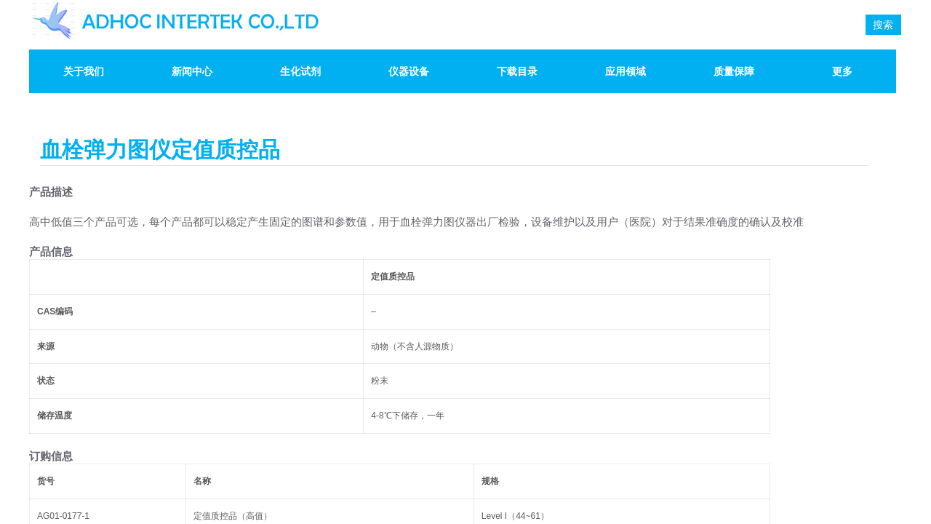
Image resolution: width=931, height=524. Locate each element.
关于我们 (83, 71)
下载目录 (517, 71)
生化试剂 (300, 71)
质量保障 (734, 71)
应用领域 (625, 71)
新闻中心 (192, 71)
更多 (842, 71)
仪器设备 (408, 71)
